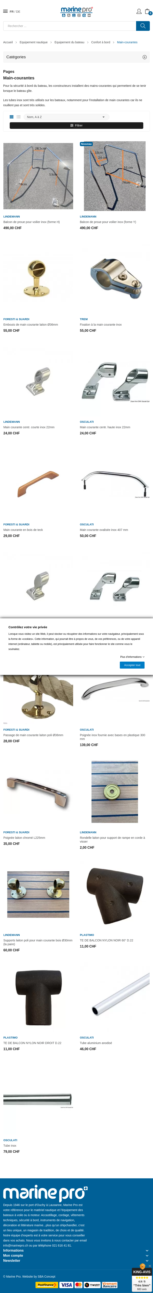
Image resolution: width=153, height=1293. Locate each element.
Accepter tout (132, 665)
